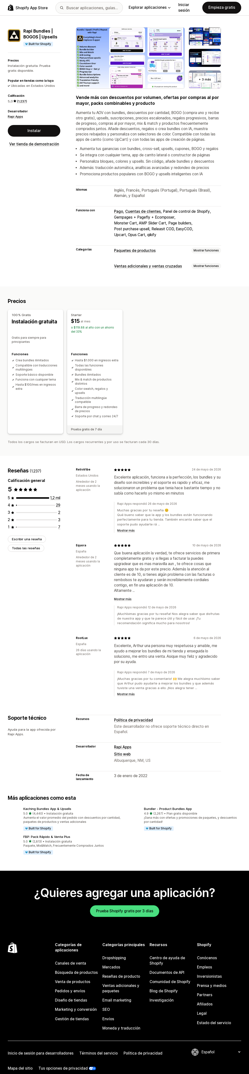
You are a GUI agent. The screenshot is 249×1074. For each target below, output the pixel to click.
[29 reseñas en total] (58, 496)
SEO (106, 1001)
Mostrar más (126, 522)
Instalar (34, 130)
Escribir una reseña (27, 530)
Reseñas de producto (121, 968)
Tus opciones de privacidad (63, 1059)
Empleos (204, 958)
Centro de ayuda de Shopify (167, 952)
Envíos (108, 1010)
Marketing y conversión (76, 1001)
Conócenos (207, 949)
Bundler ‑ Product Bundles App (168, 800)
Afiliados (205, 995)
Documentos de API (167, 964)
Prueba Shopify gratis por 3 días (124, 902)
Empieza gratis (221, 7)
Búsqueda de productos (76, 964)
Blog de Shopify (164, 982)
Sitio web (122, 745)
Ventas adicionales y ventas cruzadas (148, 266)
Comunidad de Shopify (170, 973)
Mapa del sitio (20, 1059)
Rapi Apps (15, 116)
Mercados (111, 958)
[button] (64, 811)
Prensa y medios (211, 977)
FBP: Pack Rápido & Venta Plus (46, 828)
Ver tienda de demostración (34, 144)
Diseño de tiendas (71, 991)
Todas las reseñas (26, 539)
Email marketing (116, 991)
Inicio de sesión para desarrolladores (40, 1044)
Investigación (162, 991)
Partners (204, 986)
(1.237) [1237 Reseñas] (22, 101)
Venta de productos (72, 973)
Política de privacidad (133, 711)
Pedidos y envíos (70, 982)
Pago (118, 211)
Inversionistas (209, 968)
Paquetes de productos (135, 250)
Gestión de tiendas (72, 1010)
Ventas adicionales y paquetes (120, 980)
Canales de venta (70, 954)
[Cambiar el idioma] (220, 1043)
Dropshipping (114, 949)
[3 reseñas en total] (59, 511)
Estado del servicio (214, 1014)
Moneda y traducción (121, 1019)
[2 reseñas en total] (59, 503)
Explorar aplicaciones (149, 7)
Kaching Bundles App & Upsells (47, 800)
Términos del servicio (98, 1044)
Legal (202, 1005)
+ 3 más (205, 79)
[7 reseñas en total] (59, 518)
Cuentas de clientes (143, 211)
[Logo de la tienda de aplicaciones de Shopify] (28, 7)
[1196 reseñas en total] (55, 489)
